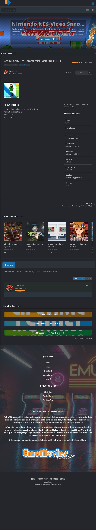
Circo (14, 71)
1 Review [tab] (9, 265)
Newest (88, 278)
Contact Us (48, 379)
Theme (33, 479)
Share (69, 72)
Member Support (48, 375)
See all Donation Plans (83, 339)
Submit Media (48, 392)
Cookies (62, 479)
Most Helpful (79, 278)
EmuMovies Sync (48, 400)
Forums (48, 367)
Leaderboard (48, 371)
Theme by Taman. (56, 484)
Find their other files (16, 74)
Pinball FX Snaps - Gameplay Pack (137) (21, 244)
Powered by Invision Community (42, 484)
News (48, 362)
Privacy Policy (43, 479)
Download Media (48, 396)
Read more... (47, 39)
